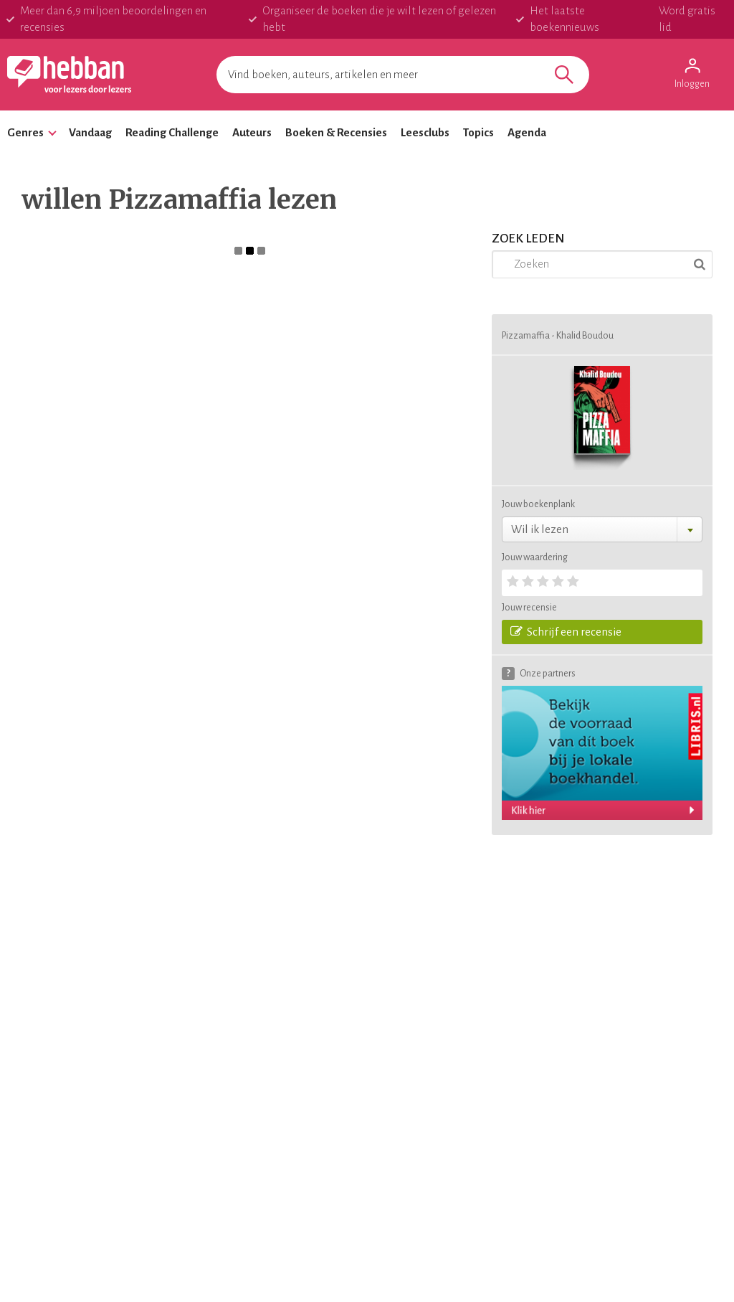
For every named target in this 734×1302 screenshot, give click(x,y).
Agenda (526, 132)
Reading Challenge (172, 132)
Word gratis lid (687, 18)
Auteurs (252, 132)
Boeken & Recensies (336, 132)
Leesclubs (425, 132)
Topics (478, 132)
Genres (25, 132)
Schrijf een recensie (565, 631)
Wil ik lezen (539, 529)
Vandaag (90, 132)
